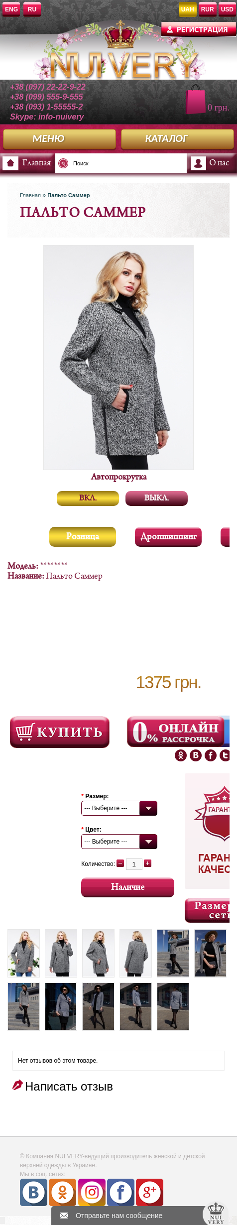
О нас (219, 163)
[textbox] (97, 163)
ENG (11, 9)
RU (32, 9)
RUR (207, 9)
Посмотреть (60, 732)
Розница (82, 537)
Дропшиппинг (168, 537)
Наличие (127, 887)
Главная (36, 163)
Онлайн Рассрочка (177, 731)
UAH (187, 9)
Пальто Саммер (68, 195)
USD (227, 9)
